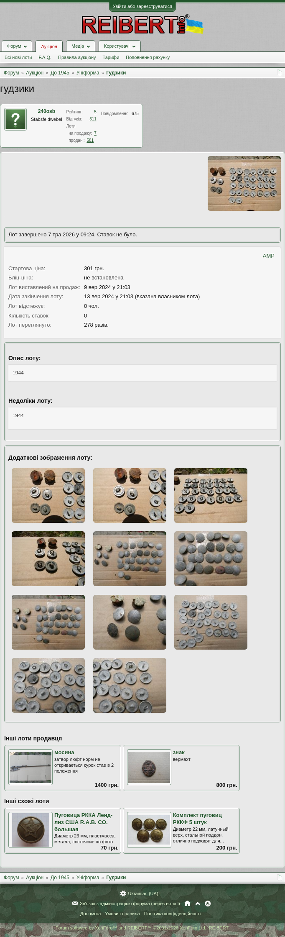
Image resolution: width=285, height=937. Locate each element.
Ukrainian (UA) (143, 893)
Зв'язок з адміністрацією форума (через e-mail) (130, 903)
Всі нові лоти (18, 57)
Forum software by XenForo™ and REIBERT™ (142, 927)
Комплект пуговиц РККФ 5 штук (197, 818)
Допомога (90, 913)
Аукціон (49, 46)
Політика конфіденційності (172, 913)
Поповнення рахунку (148, 57)
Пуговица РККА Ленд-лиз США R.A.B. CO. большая (83, 822)
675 (135, 113)
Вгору (198, 903)
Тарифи (111, 57)
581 (90, 140)
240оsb (46, 111)
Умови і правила (122, 913)
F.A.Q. (44, 57)
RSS (208, 903)
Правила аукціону (77, 57)
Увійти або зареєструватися (142, 6)
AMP (269, 256)
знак (179, 752)
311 (93, 119)
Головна (187, 903)
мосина (64, 752)
